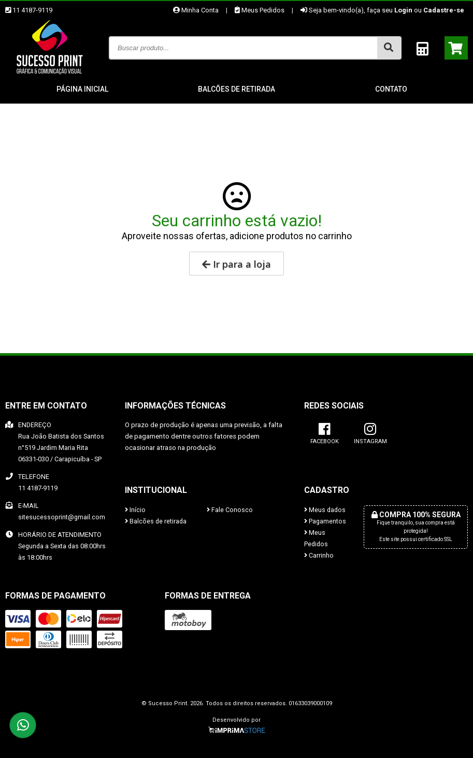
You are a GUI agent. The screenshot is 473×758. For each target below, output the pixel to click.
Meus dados (325, 510)
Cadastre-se (443, 10)
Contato (391, 89)
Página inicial (82, 89)
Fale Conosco (230, 510)
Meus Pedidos (259, 10)
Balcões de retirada (236, 89)
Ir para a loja (236, 264)
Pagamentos (325, 521)
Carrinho (319, 555)
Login (403, 10)
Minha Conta (196, 10)
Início (135, 510)
